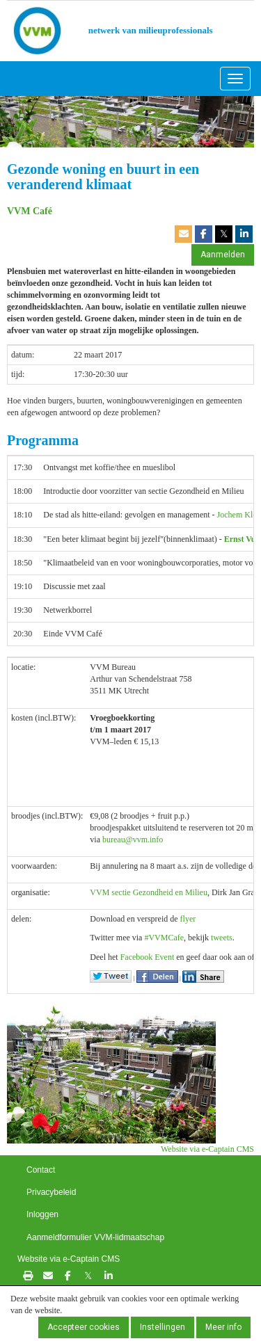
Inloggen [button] (42, 1214)
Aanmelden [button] (222, 254)
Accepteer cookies (83, 1327)
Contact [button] (40, 1170)
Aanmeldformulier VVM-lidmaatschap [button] (95, 1237)
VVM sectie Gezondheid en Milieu (148, 892)
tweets (221, 937)
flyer (188, 919)
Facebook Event (147, 957)
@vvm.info (132, 839)
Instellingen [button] (162, 1327)
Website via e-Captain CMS (207, 1149)
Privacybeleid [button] (51, 1192)
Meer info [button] (223, 1327)
